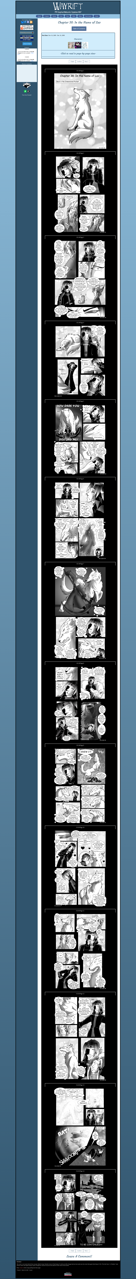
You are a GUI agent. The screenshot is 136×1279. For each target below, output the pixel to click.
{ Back (72, 61)
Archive (79, 61)
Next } (86, 61)
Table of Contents (79, 28)
